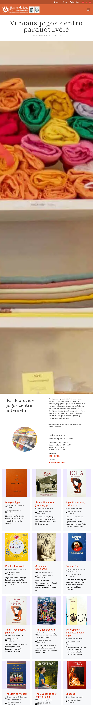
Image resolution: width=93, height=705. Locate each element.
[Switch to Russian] (83, 2)
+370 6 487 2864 (54, 456)
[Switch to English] (86, 2)
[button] (88, 9)
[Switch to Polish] (90, 2)
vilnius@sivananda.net (56, 462)
